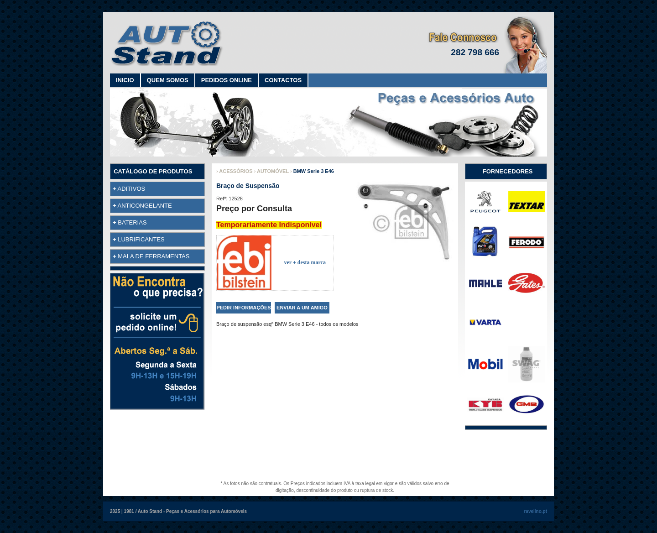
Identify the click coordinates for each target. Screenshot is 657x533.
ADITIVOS (132, 188)
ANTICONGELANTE (145, 205)
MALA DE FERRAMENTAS (153, 256)
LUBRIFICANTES (141, 239)
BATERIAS (132, 222)
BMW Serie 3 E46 (313, 171)
